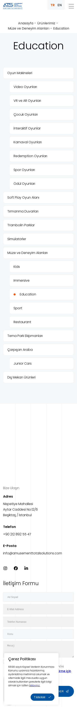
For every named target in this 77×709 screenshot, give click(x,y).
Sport (18, 308)
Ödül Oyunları (24, 183)
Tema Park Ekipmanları (25, 335)
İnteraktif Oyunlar (27, 128)
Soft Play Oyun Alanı (23, 197)
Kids (17, 266)
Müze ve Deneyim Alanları (28, 28)
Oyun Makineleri (19, 73)
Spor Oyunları (24, 169)
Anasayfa (25, 23)
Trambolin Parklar (21, 225)
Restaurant (22, 322)
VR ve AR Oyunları (27, 100)
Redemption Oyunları (30, 156)
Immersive (22, 280)
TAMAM (42, 697)
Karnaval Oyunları (28, 142)
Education (28, 294)
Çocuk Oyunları (26, 114)
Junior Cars (23, 363)
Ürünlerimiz (46, 23)
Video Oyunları (25, 86)
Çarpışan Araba (20, 349)
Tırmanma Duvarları (22, 211)
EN (59, 5)
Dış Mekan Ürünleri (21, 377)
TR (53, 5)
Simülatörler (16, 239)
